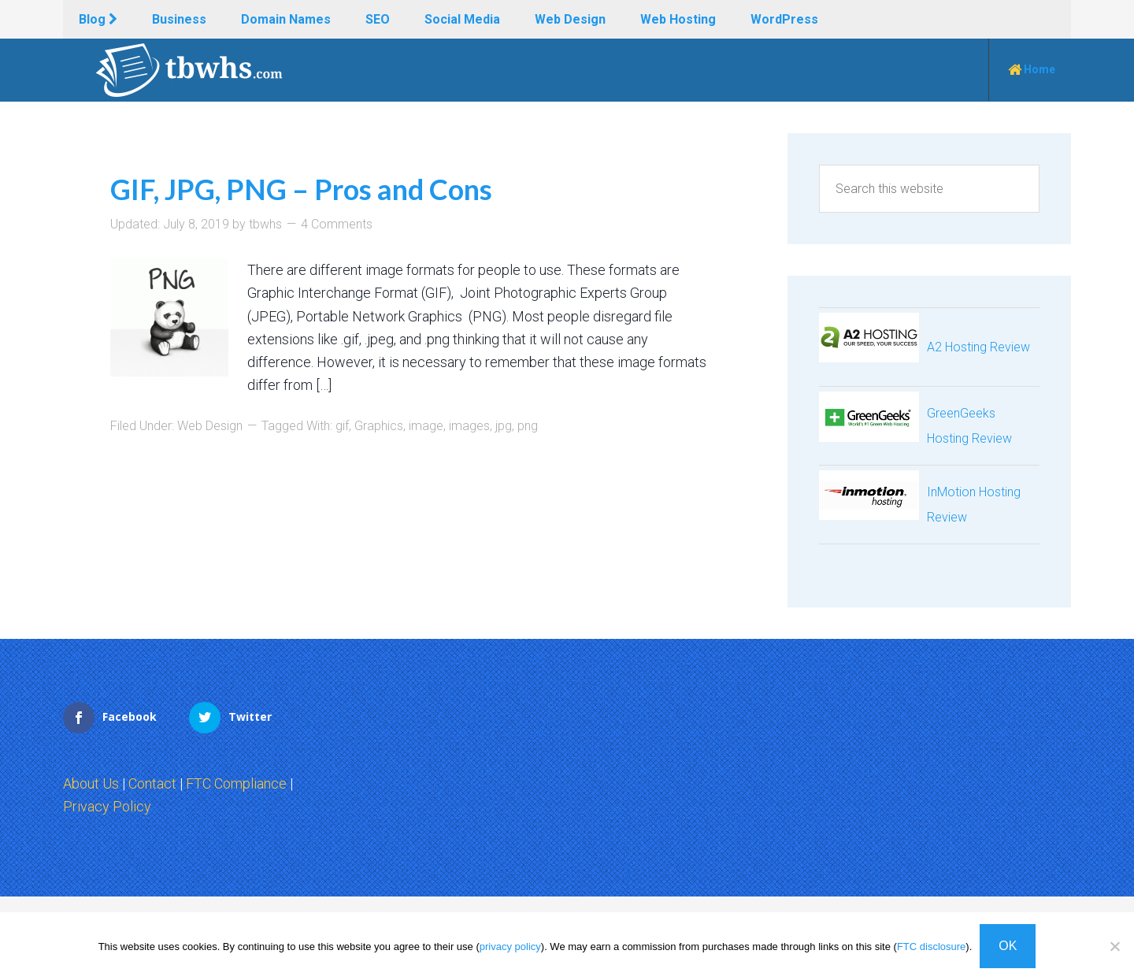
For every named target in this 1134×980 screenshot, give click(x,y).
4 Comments (336, 224)
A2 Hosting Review (978, 347)
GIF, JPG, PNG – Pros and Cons (301, 189)
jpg (503, 425)
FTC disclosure (931, 946)
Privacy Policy (107, 806)
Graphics (378, 425)
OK (1008, 945)
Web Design (210, 425)
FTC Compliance (236, 783)
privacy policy (510, 946)
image (426, 425)
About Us (91, 783)
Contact (152, 783)
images (469, 425)
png (527, 425)
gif (342, 425)
